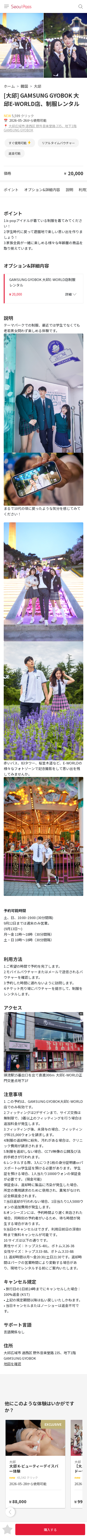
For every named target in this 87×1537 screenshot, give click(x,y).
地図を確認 (12, 1363)
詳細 (70, 294)
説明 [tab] (69, 189)
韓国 (24, 86)
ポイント (11, 189)
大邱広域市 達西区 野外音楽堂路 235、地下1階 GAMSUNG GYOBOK (40, 128)
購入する (50, 1529)
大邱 (37, 86)
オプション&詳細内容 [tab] (42, 189)
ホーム (9, 86)
